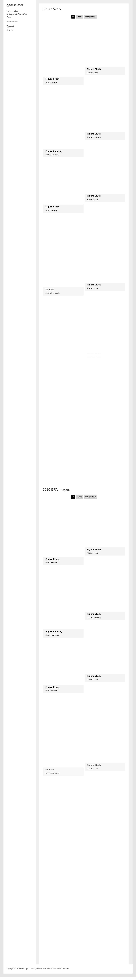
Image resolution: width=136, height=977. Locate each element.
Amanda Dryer (15, 4)
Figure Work (52, 9)
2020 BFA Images (56, 489)
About (9, 17)
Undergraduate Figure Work (17, 14)
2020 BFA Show (12, 11)
